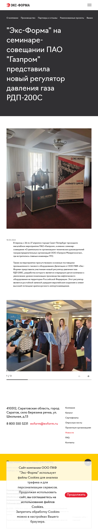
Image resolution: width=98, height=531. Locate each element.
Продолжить (76, 494)
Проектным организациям (78, 428)
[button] (88, 376)
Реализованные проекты (72, 18)
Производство (28, 18)
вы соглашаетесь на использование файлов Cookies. (38, 502)
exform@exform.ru (44, 423)
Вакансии (91, 18)
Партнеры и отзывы (47, 18)
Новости (69, 433)
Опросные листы (73, 423)
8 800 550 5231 (17, 423)
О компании (12, 18)
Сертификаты (72, 418)
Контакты (69, 443)
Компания (70, 408)
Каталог (69, 413)
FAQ (67, 438)
